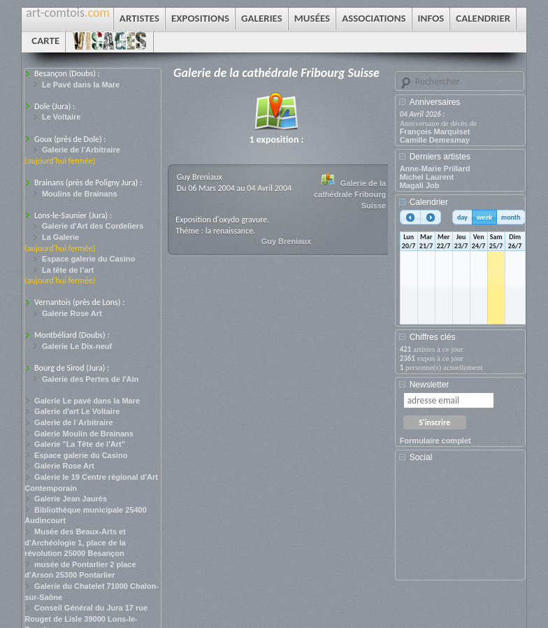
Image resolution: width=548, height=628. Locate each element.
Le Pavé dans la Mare (81, 84)
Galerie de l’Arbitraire (81, 149)
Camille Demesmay (435, 140)
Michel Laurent (427, 177)
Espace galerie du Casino (88, 259)
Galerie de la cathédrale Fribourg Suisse (350, 194)
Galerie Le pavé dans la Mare (87, 401)
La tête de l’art (68, 270)
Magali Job (420, 185)
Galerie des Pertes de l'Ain (90, 379)
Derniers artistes (440, 157)
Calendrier (429, 202)
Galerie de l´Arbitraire (73, 422)
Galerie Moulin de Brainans (84, 433)
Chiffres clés (433, 337)
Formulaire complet (435, 440)
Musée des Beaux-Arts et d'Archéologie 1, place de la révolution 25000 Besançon (75, 542)
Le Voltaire (61, 117)
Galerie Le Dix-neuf (77, 346)
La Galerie (60, 237)
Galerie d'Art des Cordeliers (92, 226)
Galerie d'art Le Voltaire (77, 411)
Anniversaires (435, 102)
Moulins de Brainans (79, 194)
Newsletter (429, 385)
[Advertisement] (463, 525)
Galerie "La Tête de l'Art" (79, 444)
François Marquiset (435, 131)
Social (421, 457)
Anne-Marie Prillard (435, 168)
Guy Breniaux (286, 241)
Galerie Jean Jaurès (70, 498)
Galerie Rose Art (72, 313)
